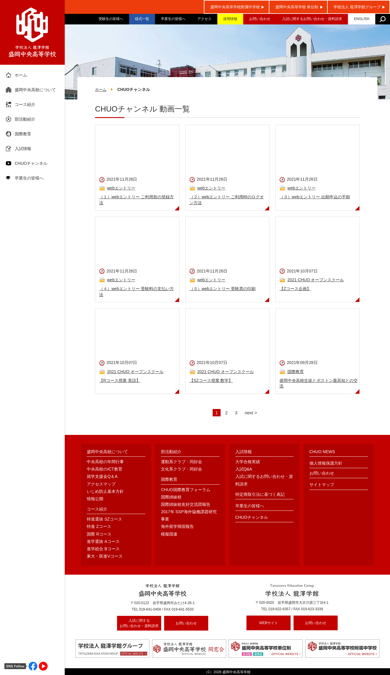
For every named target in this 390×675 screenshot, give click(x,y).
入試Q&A (243, 469)
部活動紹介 (25, 119)
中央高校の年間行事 (105, 462)
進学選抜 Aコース (103, 541)
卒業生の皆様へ (173, 19)
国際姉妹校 (171, 497)
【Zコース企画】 (295, 289)
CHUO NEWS (322, 452)
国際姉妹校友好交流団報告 (185, 505)
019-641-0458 (150, 610)
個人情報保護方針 (325, 463)
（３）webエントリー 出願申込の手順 (314, 197)
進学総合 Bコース (103, 549)
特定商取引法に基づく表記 (260, 494)
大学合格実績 (247, 462)
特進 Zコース (99, 527)
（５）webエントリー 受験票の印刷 (222, 289)
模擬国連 (169, 534)
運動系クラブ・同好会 (181, 462)
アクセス (204, 19)
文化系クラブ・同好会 (181, 469)
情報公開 (95, 499)
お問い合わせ (259, 19)
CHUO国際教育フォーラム (185, 490)
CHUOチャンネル (31, 163)
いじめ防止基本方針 (105, 491)
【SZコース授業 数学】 (211, 380)
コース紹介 (25, 104)
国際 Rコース (99, 534)
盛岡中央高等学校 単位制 (297, 7)
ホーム (21, 75)
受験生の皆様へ (111, 19)
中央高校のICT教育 (104, 469)
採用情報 (230, 19)
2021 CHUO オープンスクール (315, 280)
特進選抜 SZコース (104, 519)
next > (251, 413)
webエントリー (121, 188)
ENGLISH (361, 19)
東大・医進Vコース (104, 556)
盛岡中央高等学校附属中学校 (235, 7)
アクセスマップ (101, 484)
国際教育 (23, 134)
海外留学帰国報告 (177, 527)
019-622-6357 (280, 610)
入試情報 (23, 148)
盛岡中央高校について (35, 89)
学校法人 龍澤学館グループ (357, 7)
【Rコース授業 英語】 (119, 380)
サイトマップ (321, 485)
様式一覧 (142, 19)
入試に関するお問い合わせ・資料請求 (312, 19)
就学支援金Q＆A (102, 477)
